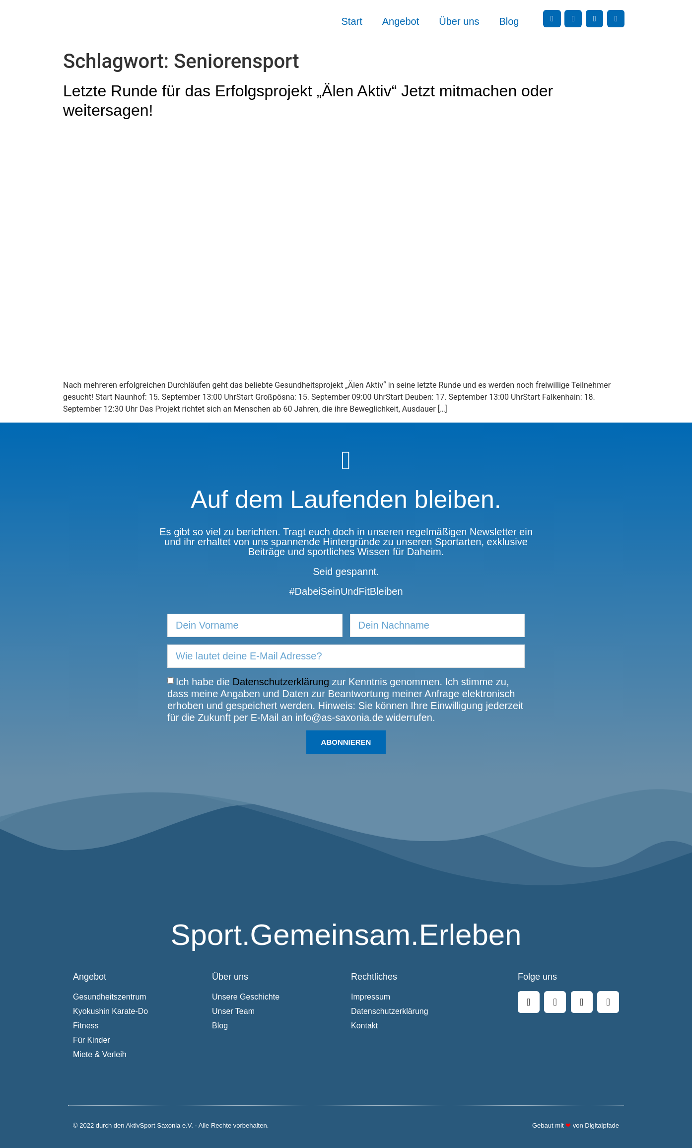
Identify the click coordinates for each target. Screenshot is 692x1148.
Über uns (459, 21)
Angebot (400, 21)
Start (352, 21)
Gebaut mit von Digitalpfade (575, 1125)
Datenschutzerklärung (281, 681)
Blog (509, 21)
